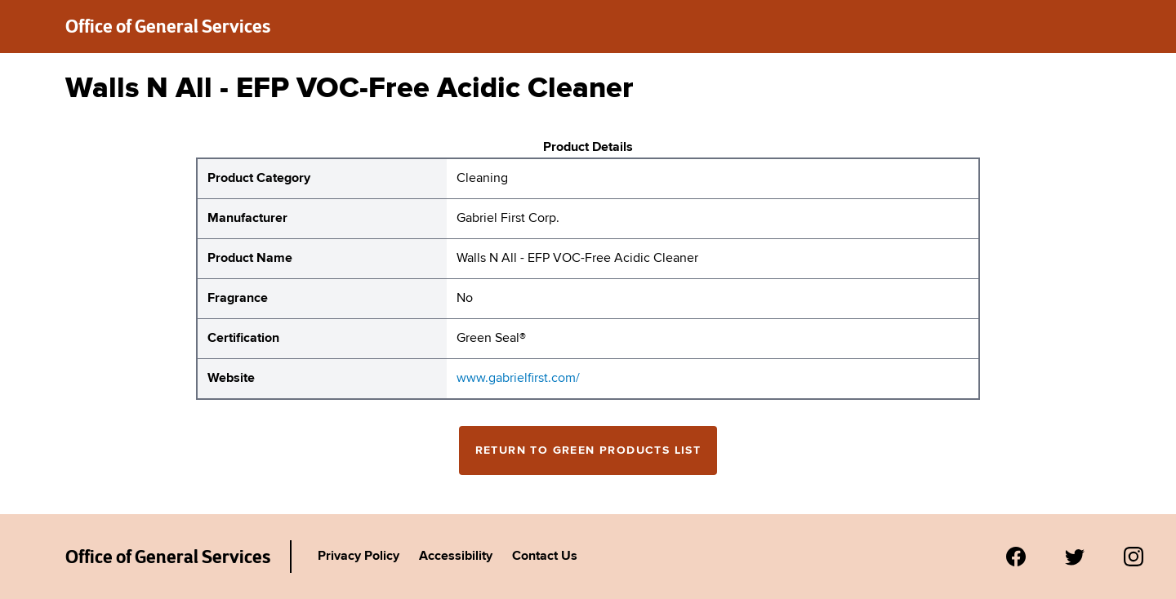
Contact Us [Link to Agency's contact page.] (544, 556)
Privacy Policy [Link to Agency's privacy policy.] (358, 556)
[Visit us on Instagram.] (1133, 556)
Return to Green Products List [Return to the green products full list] (588, 450)
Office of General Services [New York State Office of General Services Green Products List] (167, 556)
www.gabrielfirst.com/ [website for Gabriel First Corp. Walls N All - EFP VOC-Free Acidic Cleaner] (518, 378)
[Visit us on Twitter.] (1074, 556)
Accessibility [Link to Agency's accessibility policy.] (455, 556)
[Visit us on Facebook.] (1016, 556)
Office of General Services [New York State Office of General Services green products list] (167, 26)
